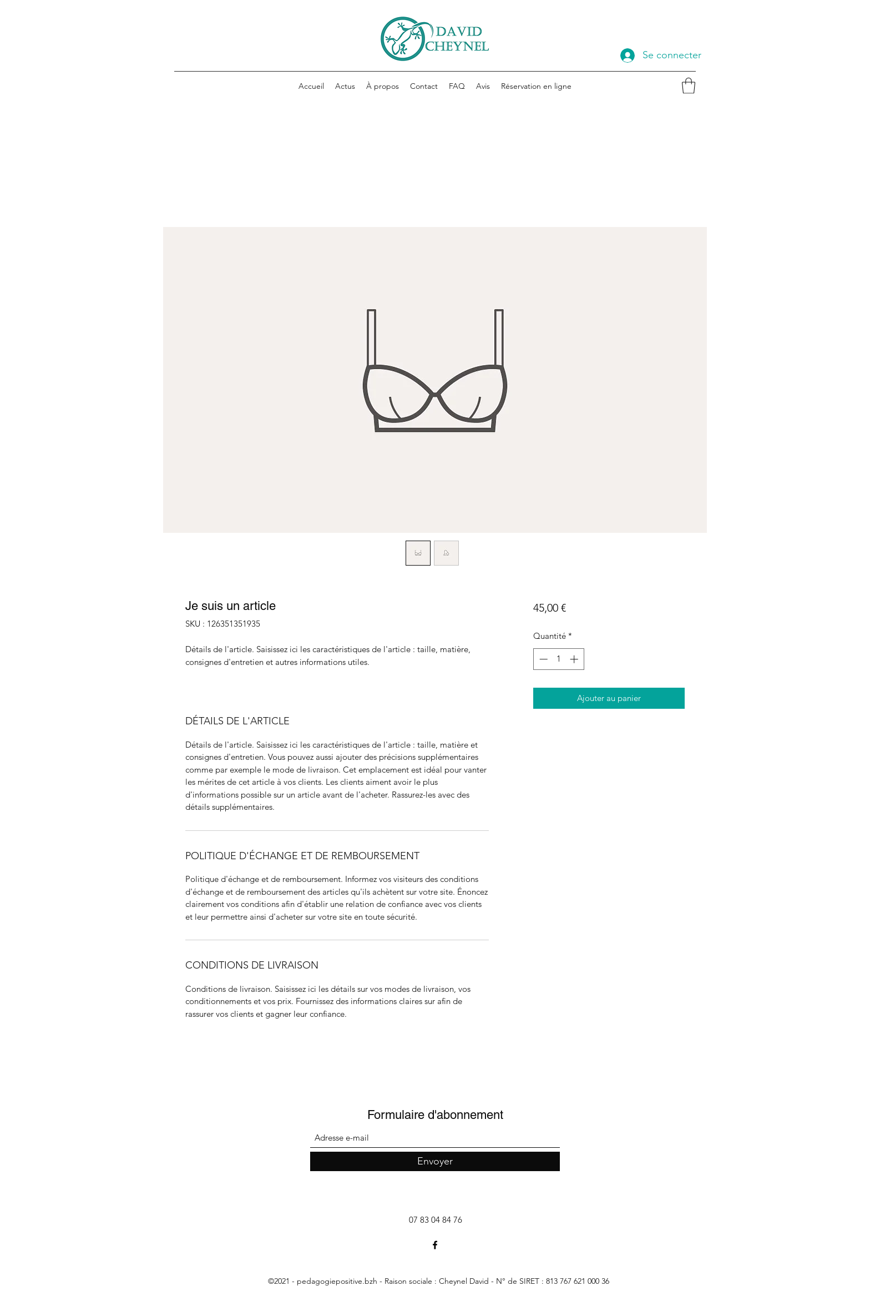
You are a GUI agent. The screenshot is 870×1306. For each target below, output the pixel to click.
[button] (688, 86)
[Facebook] (435, 1244)
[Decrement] (542, 659)
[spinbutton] (558, 659)
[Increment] (575, 659)
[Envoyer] (435, 1161)
